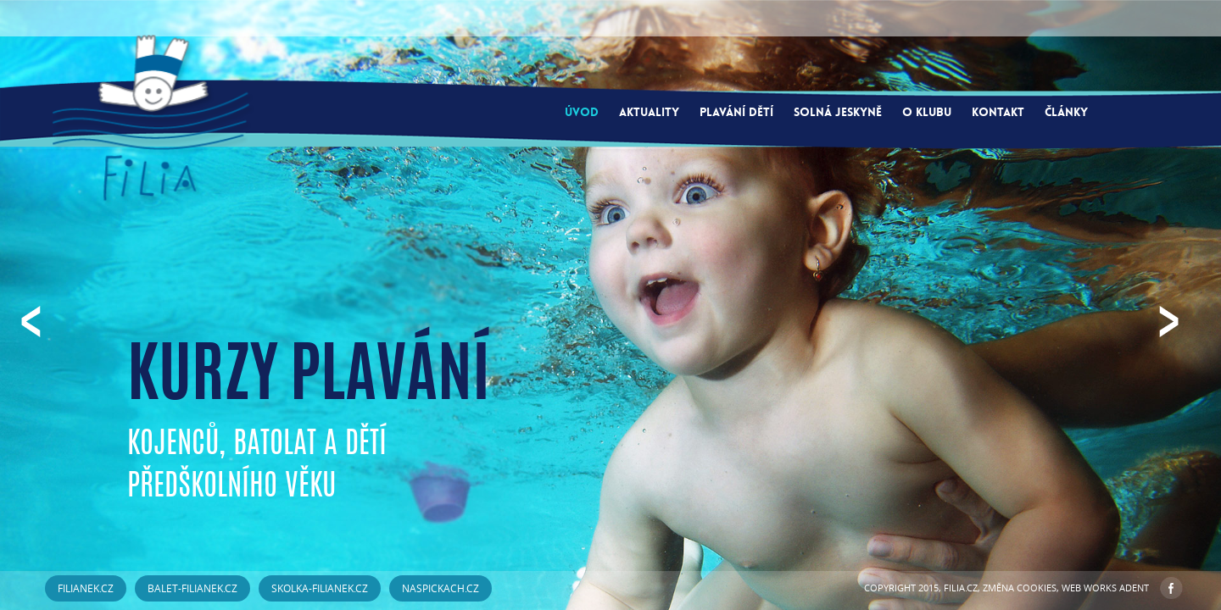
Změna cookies (1020, 587)
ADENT (1134, 587)
